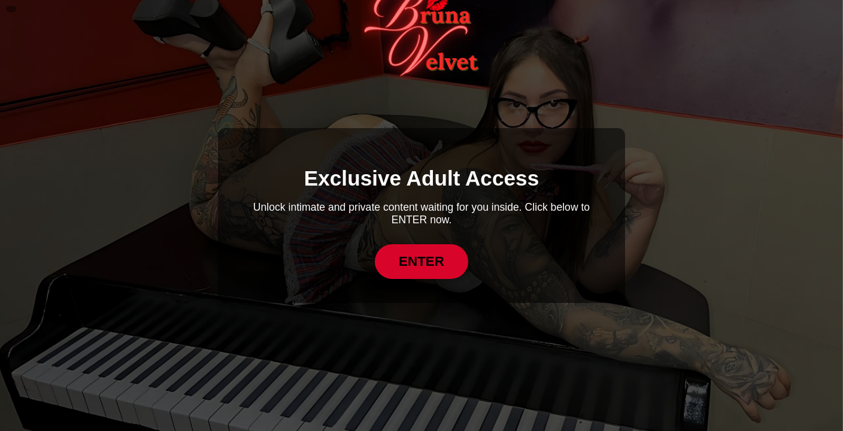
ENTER (421, 261)
